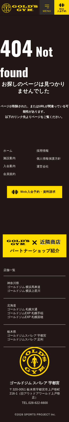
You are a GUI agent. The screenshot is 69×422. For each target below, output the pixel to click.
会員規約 (9, 174)
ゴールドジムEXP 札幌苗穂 (25, 317)
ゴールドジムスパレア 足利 (25, 339)
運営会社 (43, 166)
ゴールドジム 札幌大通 (22, 309)
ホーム (8, 150)
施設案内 (9, 158)
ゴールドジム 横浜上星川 (23, 290)
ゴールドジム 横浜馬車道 (23, 286)
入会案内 (9, 166)
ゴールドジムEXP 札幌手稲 (25, 313)
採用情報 (43, 150)
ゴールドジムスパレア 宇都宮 (26, 335)
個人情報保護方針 (49, 158)
